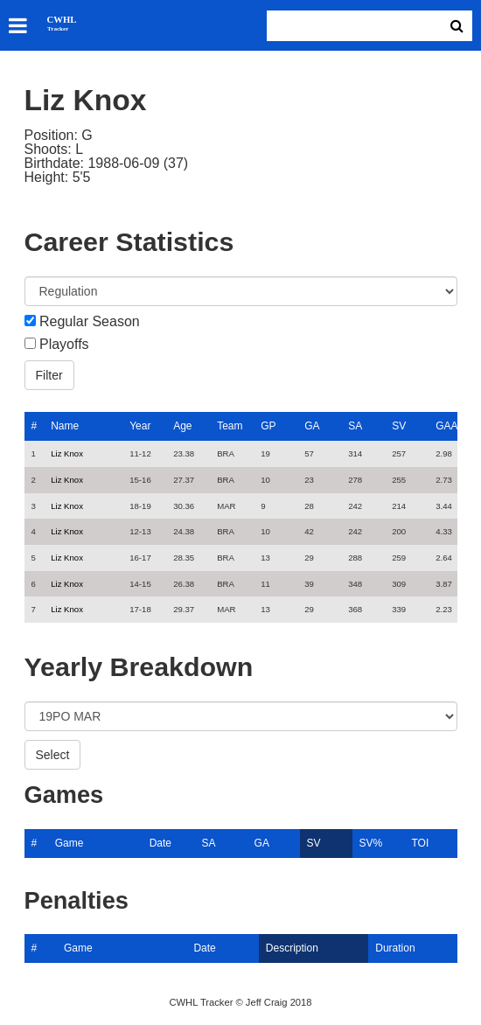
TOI (420, 843)
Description (292, 948)
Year (139, 426)
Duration (395, 948)
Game (69, 843)
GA (311, 426)
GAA (446, 426)
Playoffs (64, 345)
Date (160, 843)
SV (399, 426)
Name (65, 426)
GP (268, 426)
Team (229, 426)
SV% (371, 843)
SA (355, 426)
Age (182, 426)
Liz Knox (67, 453)
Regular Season (89, 322)
